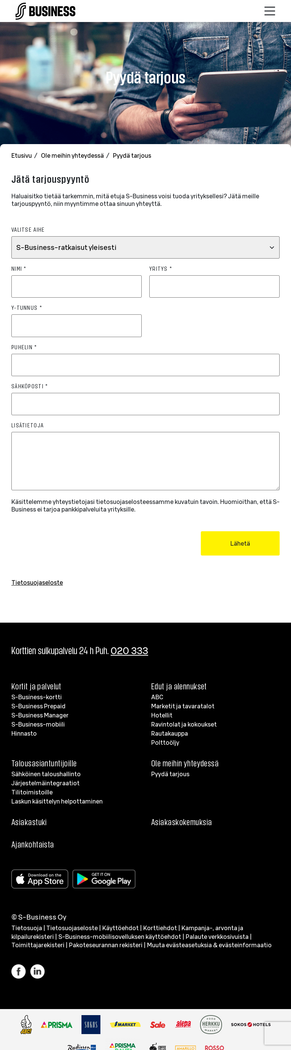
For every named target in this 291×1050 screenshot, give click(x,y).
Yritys (160, 268)
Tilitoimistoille (32, 792)
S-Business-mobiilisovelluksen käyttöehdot (119, 936)
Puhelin (24, 346)
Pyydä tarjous (132, 155)
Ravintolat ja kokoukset (184, 724)
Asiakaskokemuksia (181, 822)
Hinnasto (24, 733)
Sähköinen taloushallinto (46, 774)
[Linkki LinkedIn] (37, 971)
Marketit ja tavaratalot (182, 706)
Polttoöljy (165, 742)
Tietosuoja (26, 928)
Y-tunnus (26, 307)
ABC (157, 697)
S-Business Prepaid (38, 706)
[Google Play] (105, 879)
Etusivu (22, 155)
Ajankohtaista (32, 844)
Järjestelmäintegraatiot (45, 783)
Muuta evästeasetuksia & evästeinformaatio (209, 945)
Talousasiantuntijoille (44, 763)
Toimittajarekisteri (37, 945)
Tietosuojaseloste (37, 582)
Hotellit (161, 715)
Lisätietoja (27, 424)
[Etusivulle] (45, 9)
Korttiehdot (160, 928)
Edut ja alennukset (179, 686)
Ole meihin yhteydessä (73, 155)
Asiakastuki (29, 822)
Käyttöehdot (120, 928)
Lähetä (240, 543)
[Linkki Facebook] (20, 971)
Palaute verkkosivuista (217, 936)
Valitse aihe (28, 229)
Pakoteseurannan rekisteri (105, 945)
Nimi (19, 268)
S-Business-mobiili (38, 724)
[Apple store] (41, 879)
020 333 (129, 650)
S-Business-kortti (36, 697)
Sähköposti (29, 385)
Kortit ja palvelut (36, 686)
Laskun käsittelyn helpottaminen (57, 801)
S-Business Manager (40, 715)
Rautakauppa (169, 733)
